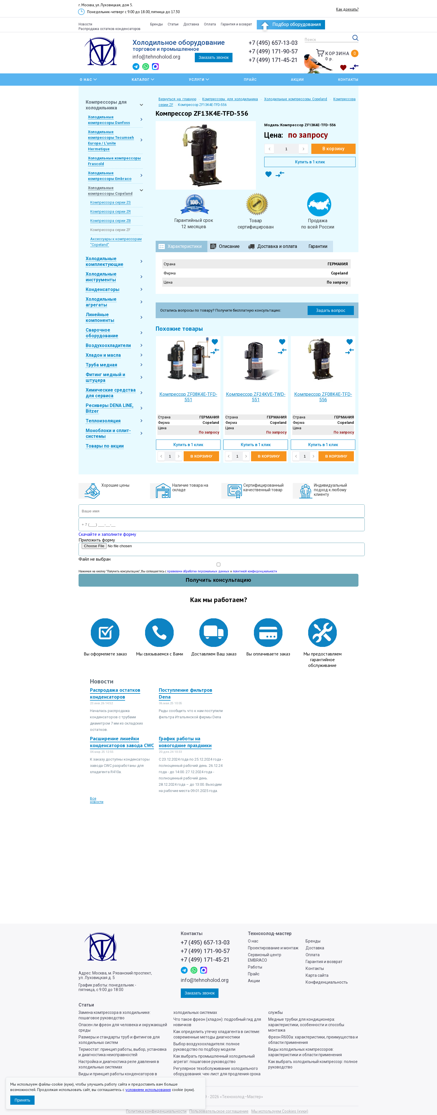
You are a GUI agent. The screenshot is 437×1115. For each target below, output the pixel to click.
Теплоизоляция (103, 421)
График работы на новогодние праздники (185, 742)
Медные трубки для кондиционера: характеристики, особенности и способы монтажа (306, 1024)
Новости (85, 24)
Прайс (250, 80)
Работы (255, 967)
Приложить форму (97, 540)
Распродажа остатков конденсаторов (110, 29)
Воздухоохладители (108, 345)
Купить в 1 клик (310, 162)
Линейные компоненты (100, 317)
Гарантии (317, 246)
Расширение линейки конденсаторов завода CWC (122, 742)
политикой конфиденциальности (255, 571)
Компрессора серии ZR (110, 211)
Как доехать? (347, 9)
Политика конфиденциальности (156, 1111)
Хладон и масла (103, 355)
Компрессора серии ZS (110, 202)
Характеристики (185, 246)
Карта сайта (317, 975)
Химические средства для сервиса (111, 392)
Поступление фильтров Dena (185, 693)
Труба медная (101, 365)
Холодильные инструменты (101, 276)
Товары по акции (105, 446)
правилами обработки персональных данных (198, 571)
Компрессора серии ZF (110, 230)
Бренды (156, 24)
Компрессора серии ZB (110, 220)
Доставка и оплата (277, 246)
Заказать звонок (214, 57)
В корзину (333, 148)
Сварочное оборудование (102, 332)
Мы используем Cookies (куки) (279, 1111)
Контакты (348, 80)
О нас (253, 941)
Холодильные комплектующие (104, 261)
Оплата (210, 24)
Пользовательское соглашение (218, 1111)
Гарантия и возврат (236, 24)
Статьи (173, 24)
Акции (297, 80)
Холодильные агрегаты (101, 302)
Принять (22, 1100)
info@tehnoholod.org (156, 57)
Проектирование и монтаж (273, 948)
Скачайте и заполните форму (107, 534)
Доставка (191, 24)
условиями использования (148, 1089)
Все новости (96, 800)
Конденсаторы (102, 289)
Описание (229, 246)
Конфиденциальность (327, 982)
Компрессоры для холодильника (106, 105)
